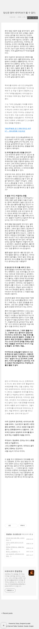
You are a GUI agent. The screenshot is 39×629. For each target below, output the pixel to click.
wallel (28, 623)
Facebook (20, 626)
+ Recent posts (7, 613)
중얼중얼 (9, 534)
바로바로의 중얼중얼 (13, 571)
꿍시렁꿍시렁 (17, 534)
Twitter (15, 626)
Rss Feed (8, 626)
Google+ (31, 626)
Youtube (26, 626)
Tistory (17, 623)
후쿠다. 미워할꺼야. (12, 551)
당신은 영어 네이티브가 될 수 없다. (19, 12)
